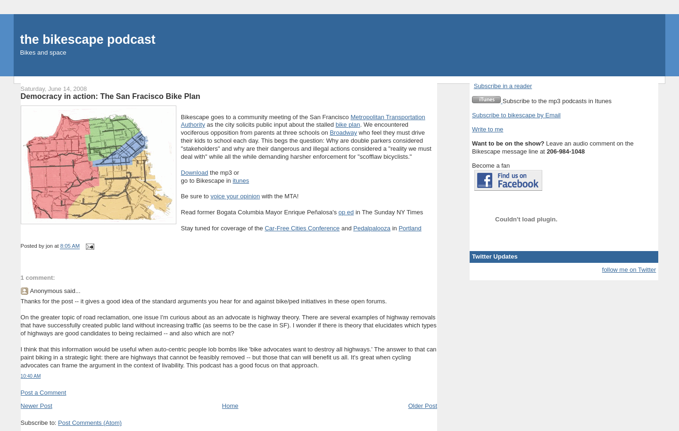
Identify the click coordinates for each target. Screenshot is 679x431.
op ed (346, 212)
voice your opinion (235, 196)
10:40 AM (31, 376)
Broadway (343, 132)
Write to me (487, 129)
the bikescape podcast (88, 40)
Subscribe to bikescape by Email (516, 115)
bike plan (348, 124)
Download (194, 172)
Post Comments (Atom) (90, 422)
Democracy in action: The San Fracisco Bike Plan (110, 96)
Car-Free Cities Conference (302, 228)
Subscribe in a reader (503, 85)
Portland (409, 228)
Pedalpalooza (371, 228)
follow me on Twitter (629, 269)
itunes (240, 180)
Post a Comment (43, 392)
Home (230, 405)
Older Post (422, 405)
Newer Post (36, 405)
